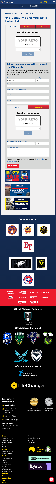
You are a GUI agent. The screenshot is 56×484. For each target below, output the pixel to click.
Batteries (4, 444)
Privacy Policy (40, 159)
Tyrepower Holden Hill (28, 6)
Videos (4, 469)
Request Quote (12, 165)
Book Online (6, 462)
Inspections (5, 446)
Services (5, 440)
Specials (5, 457)
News (4, 466)
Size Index (31, 420)
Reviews (5, 471)
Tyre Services (6, 451)
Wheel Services (6, 453)
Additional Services (7, 455)
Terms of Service (11, 161)
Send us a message (11, 403)
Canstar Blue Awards (34, 422)
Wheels (4, 433)
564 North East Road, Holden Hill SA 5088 (11, 394)
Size (8, 78)
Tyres (4, 420)
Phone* (16, 89)
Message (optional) (12, 147)
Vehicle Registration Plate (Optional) (17, 141)
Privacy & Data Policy (12, 479)
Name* (9, 83)
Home (8, 14)
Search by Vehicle (7, 422)
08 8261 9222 (10, 400)
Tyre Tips (4, 431)
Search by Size (6, 424)
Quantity (38, 78)
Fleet (3, 464)
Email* (9, 95)
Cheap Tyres (31, 426)
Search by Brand (7, 426)
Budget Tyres (31, 424)
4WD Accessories (7, 442)
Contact (5, 459)
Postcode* (10, 100)
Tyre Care (5, 428)
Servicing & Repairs (7, 448)
